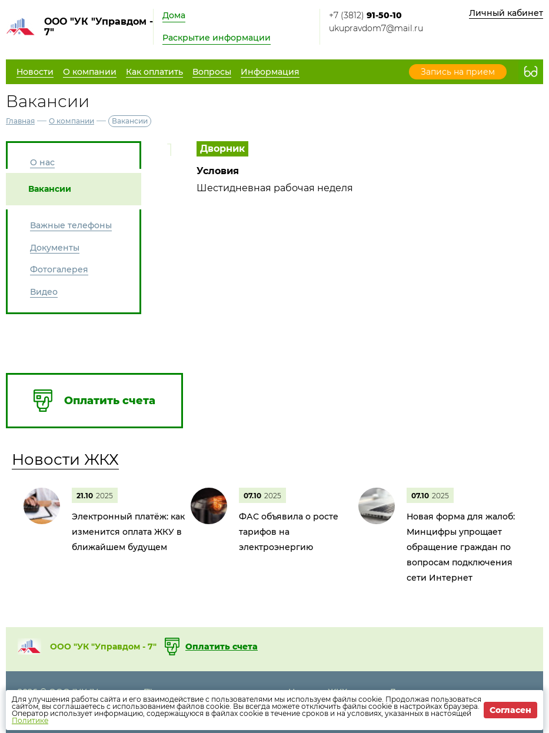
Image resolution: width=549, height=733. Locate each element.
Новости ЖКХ (65, 459)
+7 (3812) (365, 15)
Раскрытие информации (216, 37)
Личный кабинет (506, 13)
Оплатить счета (221, 646)
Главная (20, 120)
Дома (173, 15)
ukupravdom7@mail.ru (376, 28)
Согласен (510, 710)
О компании (71, 120)
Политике (30, 720)
